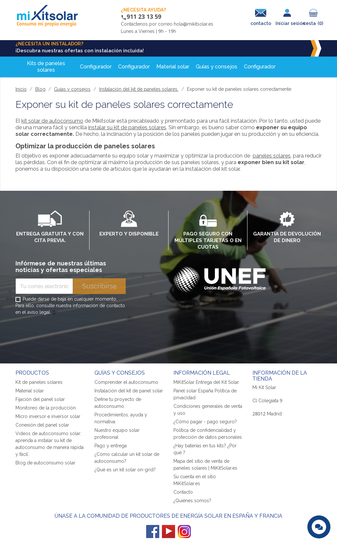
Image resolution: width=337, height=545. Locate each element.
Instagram (184, 531)
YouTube (168, 531)
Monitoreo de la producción (45, 408)
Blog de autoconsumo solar (45, 462)
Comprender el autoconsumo (126, 382)
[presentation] (65, 334)
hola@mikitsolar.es (193, 24)
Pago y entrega (110, 445)
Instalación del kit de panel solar (128, 390)
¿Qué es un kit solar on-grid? (125, 469)
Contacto (183, 492)
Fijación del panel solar (40, 399)
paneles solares (272, 155)
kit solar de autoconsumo (52, 120)
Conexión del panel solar (42, 425)
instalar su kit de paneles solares (127, 127)
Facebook (152, 531)
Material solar (29, 390)
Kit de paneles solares (39, 382)
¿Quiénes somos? (192, 500)
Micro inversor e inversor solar (47, 416)
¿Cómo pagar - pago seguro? (205, 421)
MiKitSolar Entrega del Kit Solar (206, 382)
